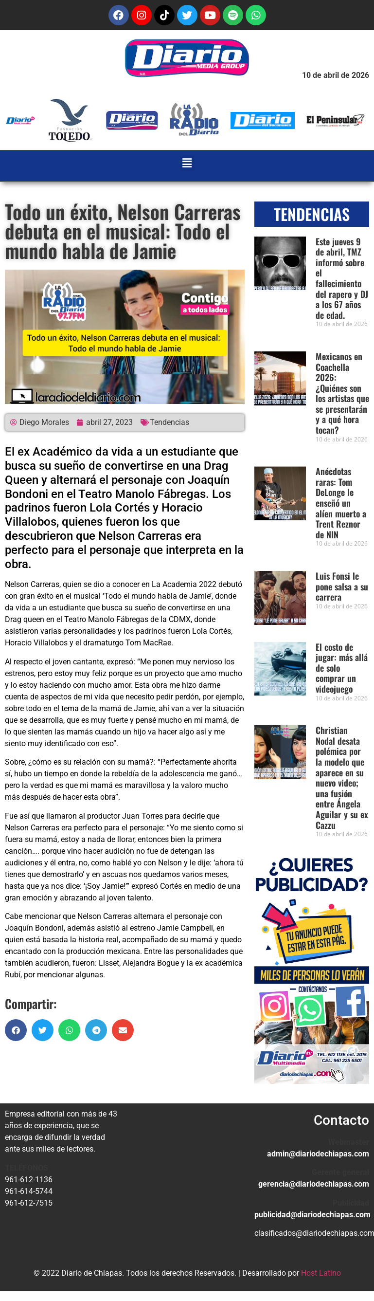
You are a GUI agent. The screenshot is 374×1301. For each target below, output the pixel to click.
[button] (187, 163)
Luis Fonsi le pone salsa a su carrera (342, 586)
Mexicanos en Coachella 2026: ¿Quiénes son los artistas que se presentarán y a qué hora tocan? (342, 393)
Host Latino (321, 1273)
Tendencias (169, 422)
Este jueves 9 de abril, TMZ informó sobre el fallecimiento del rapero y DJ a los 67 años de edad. (342, 278)
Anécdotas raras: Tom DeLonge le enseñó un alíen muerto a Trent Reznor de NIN (341, 503)
